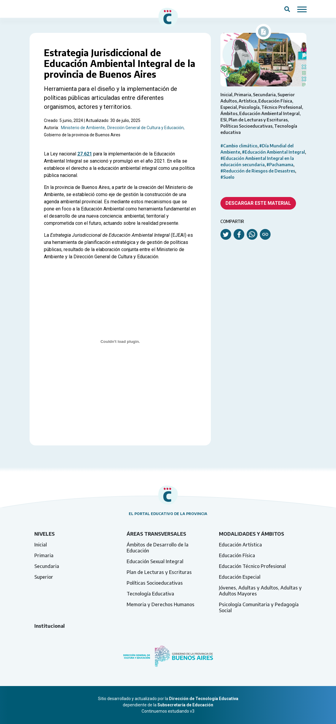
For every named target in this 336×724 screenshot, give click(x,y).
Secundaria (46, 566)
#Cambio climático (238, 145)
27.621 (84, 154)
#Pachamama (279, 164)
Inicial (40, 545)
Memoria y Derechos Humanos (160, 604)
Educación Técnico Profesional (252, 566)
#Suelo (227, 177)
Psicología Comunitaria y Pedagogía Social (259, 607)
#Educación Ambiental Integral (273, 152)
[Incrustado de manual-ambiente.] (120, 341)
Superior (43, 577)
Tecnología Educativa (150, 594)
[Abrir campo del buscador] (287, 9)
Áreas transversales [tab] (156, 534)
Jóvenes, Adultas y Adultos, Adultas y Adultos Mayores (260, 591)
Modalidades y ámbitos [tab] (251, 534)
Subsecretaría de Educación (185, 704)
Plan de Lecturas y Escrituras (159, 572)
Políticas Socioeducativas (155, 583)
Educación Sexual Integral (155, 561)
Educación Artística (240, 545)
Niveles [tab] (44, 534)
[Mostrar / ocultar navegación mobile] (302, 9)
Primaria (43, 555)
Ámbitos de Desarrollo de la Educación (157, 548)
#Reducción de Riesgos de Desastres (257, 170)
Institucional (49, 626)
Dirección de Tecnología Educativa (203, 698)
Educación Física (237, 555)
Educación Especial (239, 577)
